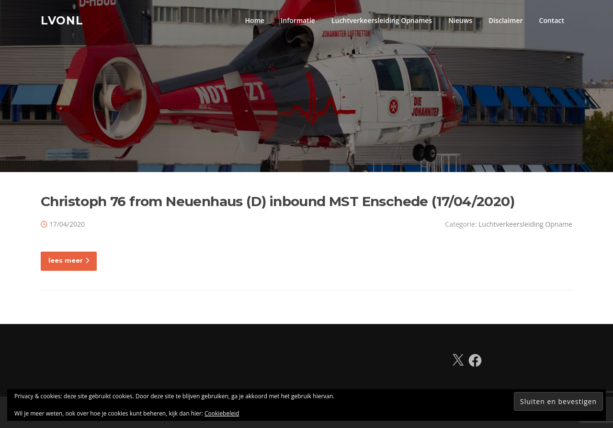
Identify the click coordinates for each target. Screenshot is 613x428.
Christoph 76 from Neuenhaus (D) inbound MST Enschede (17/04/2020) (277, 201)
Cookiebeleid (221, 413)
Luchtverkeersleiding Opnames (381, 20)
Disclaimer (505, 20)
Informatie (298, 20)
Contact (551, 20)
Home (255, 20)
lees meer (68, 260)
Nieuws (460, 20)
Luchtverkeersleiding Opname (525, 224)
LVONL (62, 20)
